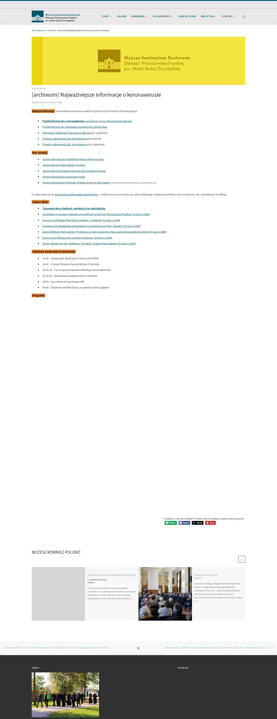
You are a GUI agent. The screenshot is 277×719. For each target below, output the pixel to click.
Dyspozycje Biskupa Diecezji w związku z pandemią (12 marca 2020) (81, 220)
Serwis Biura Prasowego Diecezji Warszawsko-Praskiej (74, 171)
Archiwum (51, 30)
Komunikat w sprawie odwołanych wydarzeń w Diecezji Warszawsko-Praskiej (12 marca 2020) (96, 214)
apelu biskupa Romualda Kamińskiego (76, 194)
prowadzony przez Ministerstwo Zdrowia (87, 121)
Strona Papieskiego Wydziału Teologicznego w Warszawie (76, 182)
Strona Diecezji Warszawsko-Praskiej (64, 165)
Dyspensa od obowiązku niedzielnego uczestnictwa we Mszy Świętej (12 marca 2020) (91, 226)
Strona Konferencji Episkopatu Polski (64, 176)
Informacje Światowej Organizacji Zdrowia (67, 133)
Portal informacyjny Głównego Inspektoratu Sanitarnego (75, 127)
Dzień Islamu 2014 (206, 575)
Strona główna (38, 30)
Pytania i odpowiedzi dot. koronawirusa (65, 138)
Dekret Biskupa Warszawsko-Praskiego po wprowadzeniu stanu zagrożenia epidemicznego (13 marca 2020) (104, 232)
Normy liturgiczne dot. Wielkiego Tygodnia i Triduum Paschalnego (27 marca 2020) (89, 243)
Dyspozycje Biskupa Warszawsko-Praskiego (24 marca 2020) (77, 237)
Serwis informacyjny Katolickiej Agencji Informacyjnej (73, 159)
